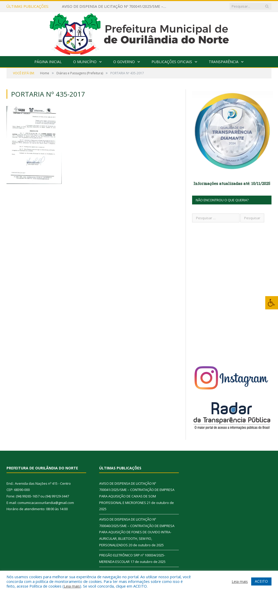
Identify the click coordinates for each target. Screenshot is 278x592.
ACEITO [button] (261, 581)
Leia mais (72, 586)
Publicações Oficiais (171, 61)
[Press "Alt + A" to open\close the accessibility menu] (271, 302)
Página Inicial (48, 61)
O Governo (124, 61)
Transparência (223, 61)
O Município (85, 61)
